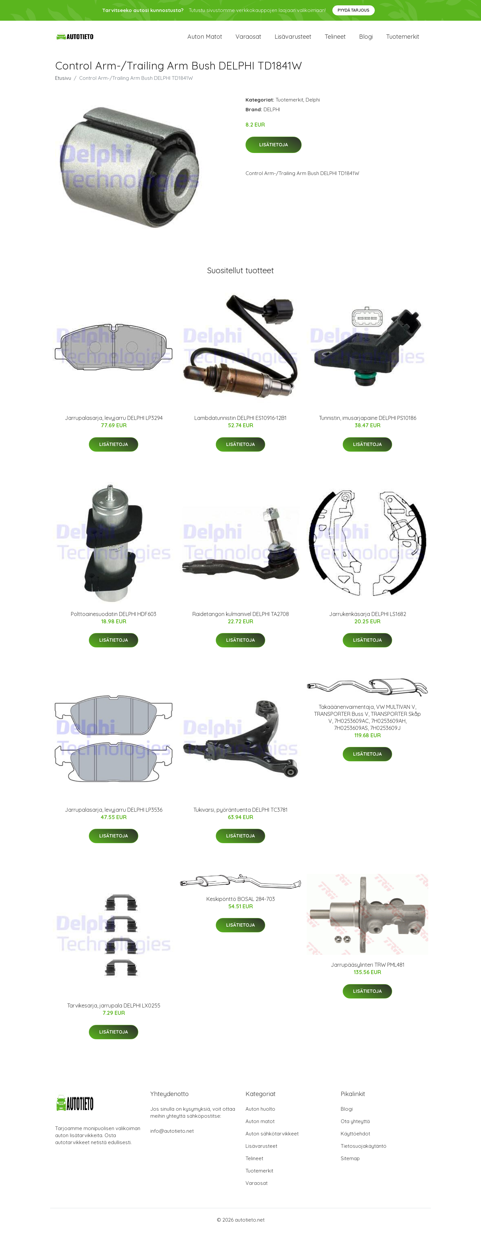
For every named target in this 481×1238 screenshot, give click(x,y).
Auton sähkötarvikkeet (272, 1140)
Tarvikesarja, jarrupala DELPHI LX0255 (113, 1012)
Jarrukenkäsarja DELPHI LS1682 (367, 620)
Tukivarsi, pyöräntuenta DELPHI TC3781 (240, 816)
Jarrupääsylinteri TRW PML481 (368, 971)
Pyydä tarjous (353, 10)
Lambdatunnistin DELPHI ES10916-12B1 (240, 424)
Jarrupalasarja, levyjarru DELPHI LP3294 (114, 424)
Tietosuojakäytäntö (363, 1152)
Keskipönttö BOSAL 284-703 (240, 905)
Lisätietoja (273, 151)
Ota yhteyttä (355, 1128)
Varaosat (248, 40)
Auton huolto (260, 1115)
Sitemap (350, 1165)
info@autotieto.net (172, 1137)
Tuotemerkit (402, 40)
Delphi (313, 106)
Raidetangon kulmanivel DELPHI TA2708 (240, 620)
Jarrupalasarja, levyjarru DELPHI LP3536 (113, 816)
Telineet (335, 40)
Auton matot (204, 40)
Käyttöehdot (355, 1140)
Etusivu (63, 85)
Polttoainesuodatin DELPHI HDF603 (113, 620)
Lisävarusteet (293, 40)
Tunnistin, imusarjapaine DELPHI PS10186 (367, 424)
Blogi (366, 40)
